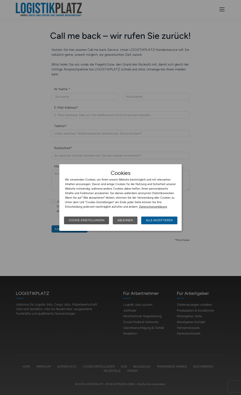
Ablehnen (125, 220)
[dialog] (120, 197)
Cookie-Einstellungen (86, 220)
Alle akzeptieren (159, 220)
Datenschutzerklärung (153, 206)
